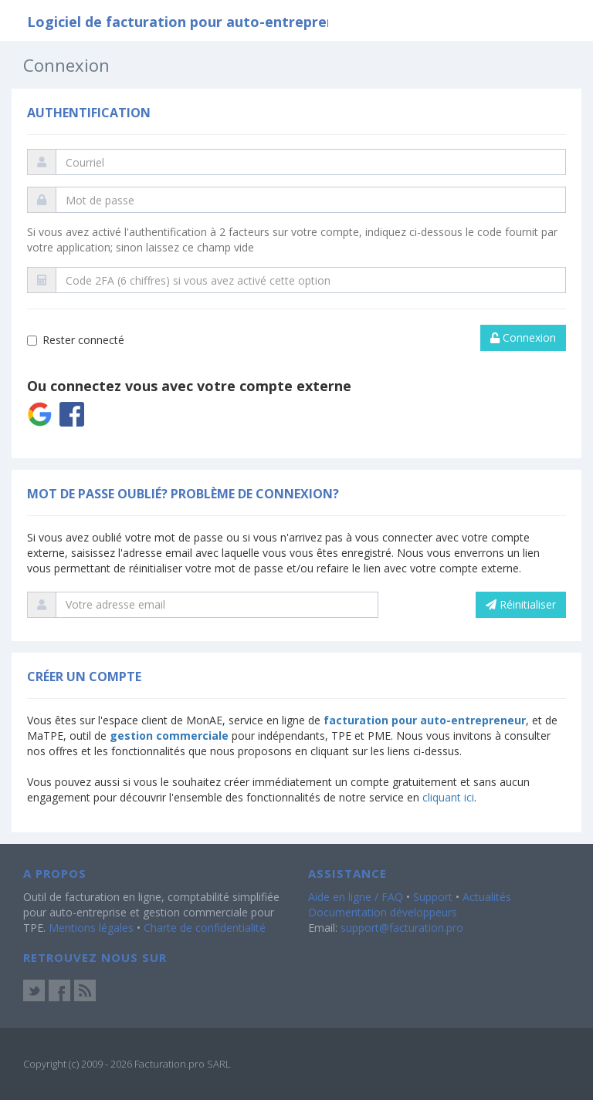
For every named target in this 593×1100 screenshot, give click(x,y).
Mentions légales (91, 927)
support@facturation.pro (402, 927)
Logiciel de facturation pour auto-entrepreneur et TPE (217, 21)
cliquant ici (448, 797)
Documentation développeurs (382, 912)
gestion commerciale (169, 735)
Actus (85, 990)
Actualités (487, 896)
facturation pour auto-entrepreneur (425, 720)
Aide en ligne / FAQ (355, 896)
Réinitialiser (521, 604)
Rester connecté (75, 339)
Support (432, 896)
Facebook (59, 990)
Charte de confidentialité (205, 927)
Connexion (523, 337)
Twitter (34, 990)
